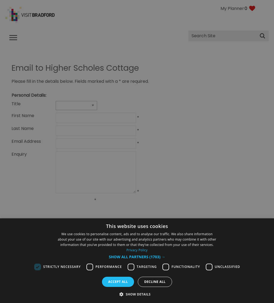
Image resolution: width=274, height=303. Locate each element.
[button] (137, 257)
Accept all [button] (118, 281)
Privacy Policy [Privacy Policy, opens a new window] (136, 250)
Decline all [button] (155, 281)
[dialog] (137, 260)
